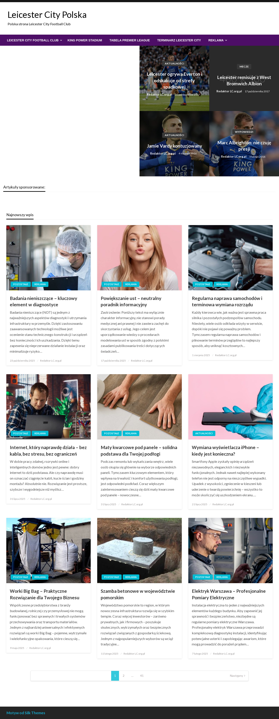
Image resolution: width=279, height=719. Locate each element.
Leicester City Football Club (33, 40)
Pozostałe (20, 284)
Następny (236, 675)
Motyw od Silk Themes (26, 713)
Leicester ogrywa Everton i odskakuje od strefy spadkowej (174, 80)
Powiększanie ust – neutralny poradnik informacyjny (131, 301)
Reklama (216, 40)
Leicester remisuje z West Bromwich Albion (244, 80)
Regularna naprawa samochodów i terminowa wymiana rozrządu (227, 301)
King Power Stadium (85, 40)
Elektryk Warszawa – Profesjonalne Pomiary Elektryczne (229, 594)
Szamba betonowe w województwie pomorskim (138, 594)
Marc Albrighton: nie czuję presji (244, 146)
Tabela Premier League (129, 40)
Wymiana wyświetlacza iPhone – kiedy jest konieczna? (225, 450)
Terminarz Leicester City (179, 40)
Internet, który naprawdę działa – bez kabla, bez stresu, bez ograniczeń (48, 450)
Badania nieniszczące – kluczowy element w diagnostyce (43, 301)
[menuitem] (33, 40)
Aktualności (174, 63)
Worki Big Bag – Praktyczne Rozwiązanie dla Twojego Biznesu (44, 594)
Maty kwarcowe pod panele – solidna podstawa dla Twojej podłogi (139, 450)
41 (142, 675)
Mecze (244, 66)
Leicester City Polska (47, 14)
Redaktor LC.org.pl (160, 94)
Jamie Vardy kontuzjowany (174, 145)
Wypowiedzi (244, 131)
